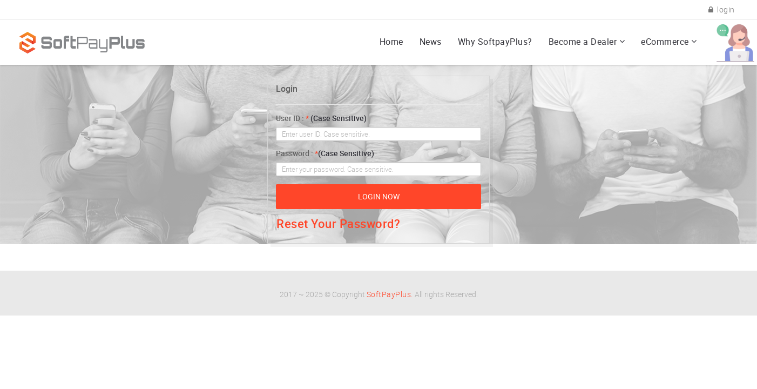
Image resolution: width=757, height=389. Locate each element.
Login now (379, 196)
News (431, 42)
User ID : (321, 118)
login (721, 9)
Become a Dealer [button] (583, 42)
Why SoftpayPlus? (495, 42)
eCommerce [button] (665, 42)
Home (391, 42)
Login (287, 88)
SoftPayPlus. (390, 294)
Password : (325, 153)
